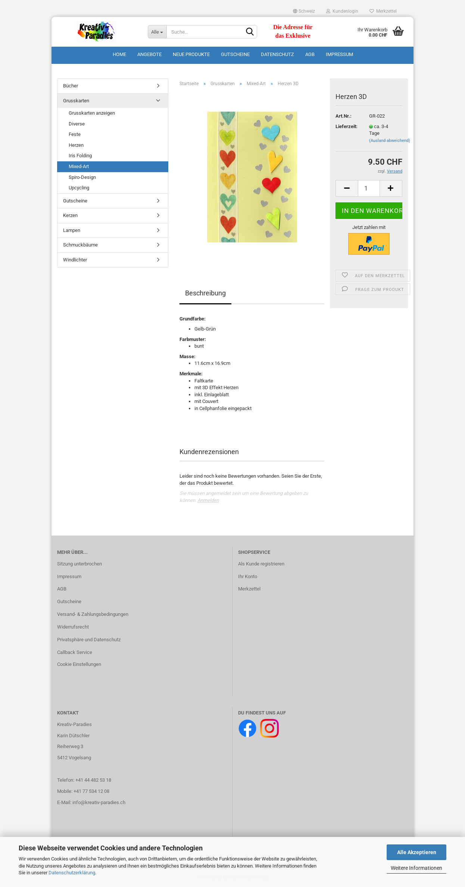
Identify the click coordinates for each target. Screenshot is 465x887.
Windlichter (75, 260)
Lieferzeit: (347, 126)
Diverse (77, 124)
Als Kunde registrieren (261, 564)
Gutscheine (235, 54)
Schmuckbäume (80, 245)
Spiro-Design (82, 177)
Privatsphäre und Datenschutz (89, 639)
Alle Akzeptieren (416, 852)
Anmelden (208, 500)
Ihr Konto (247, 576)
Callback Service (74, 652)
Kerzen (70, 215)
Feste (75, 134)
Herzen (76, 145)
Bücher (70, 86)
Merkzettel (383, 11)
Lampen (71, 230)
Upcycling (79, 187)
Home (119, 54)
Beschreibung (205, 293)
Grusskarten (76, 100)
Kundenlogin (342, 11)
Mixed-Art (79, 166)
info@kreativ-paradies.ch (98, 802)
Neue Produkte (191, 54)
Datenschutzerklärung (72, 872)
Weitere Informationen (416, 868)
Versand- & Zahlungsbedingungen (92, 614)
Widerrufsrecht (73, 627)
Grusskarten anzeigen (92, 113)
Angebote (149, 54)
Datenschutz (277, 54)
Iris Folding (80, 155)
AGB (310, 54)
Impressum (339, 54)
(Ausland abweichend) (389, 140)
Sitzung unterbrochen (79, 564)
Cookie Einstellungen (79, 664)
